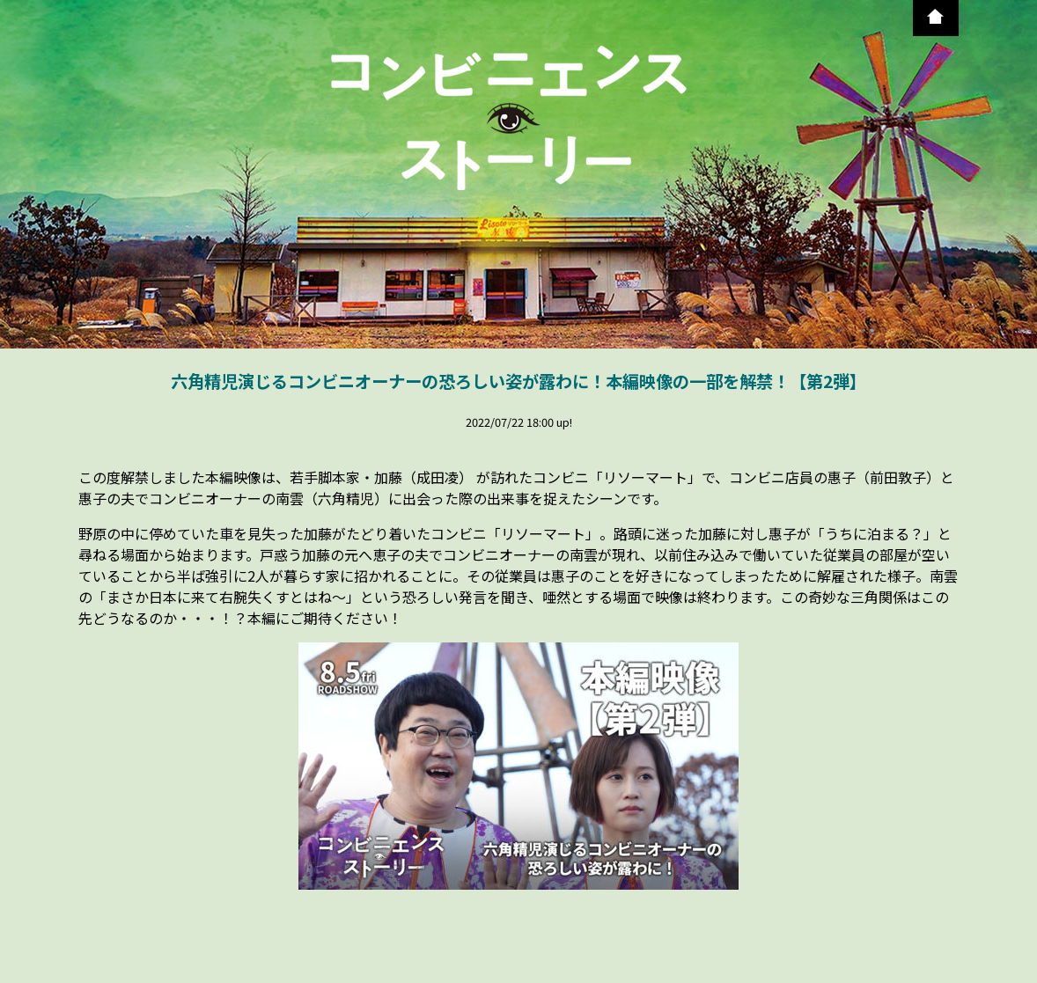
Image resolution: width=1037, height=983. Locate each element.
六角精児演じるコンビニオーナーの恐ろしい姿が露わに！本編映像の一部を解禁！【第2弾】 (518, 381)
